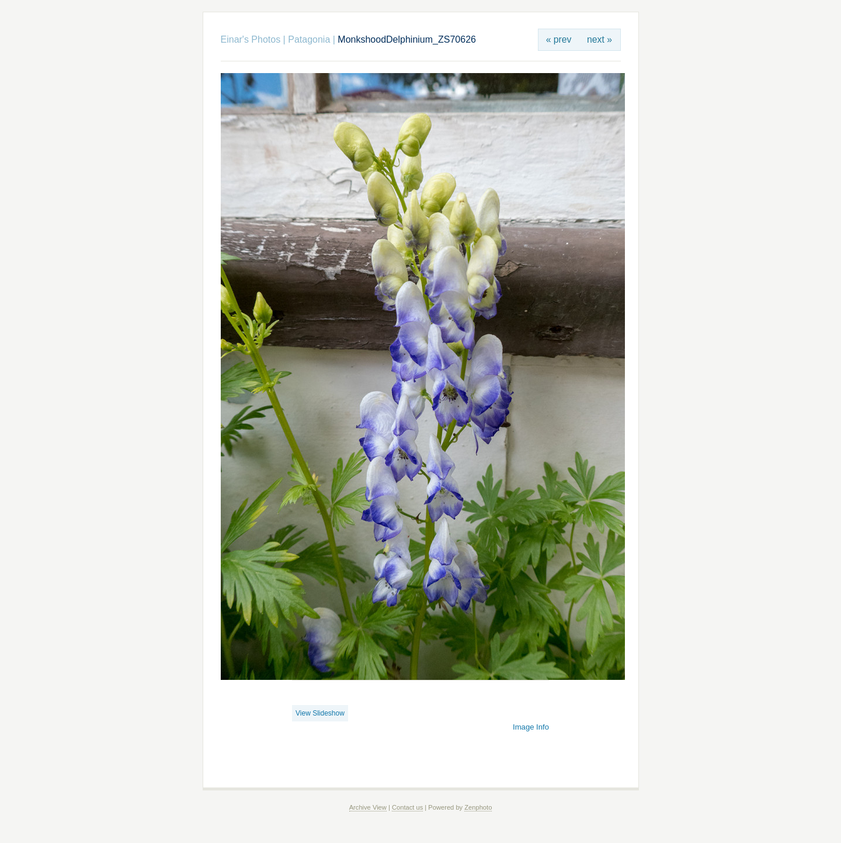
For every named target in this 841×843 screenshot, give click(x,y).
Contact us (407, 807)
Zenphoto (478, 807)
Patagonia (309, 39)
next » (599, 39)
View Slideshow (320, 713)
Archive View (368, 807)
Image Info (531, 727)
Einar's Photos (251, 39)
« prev (559, 39)
